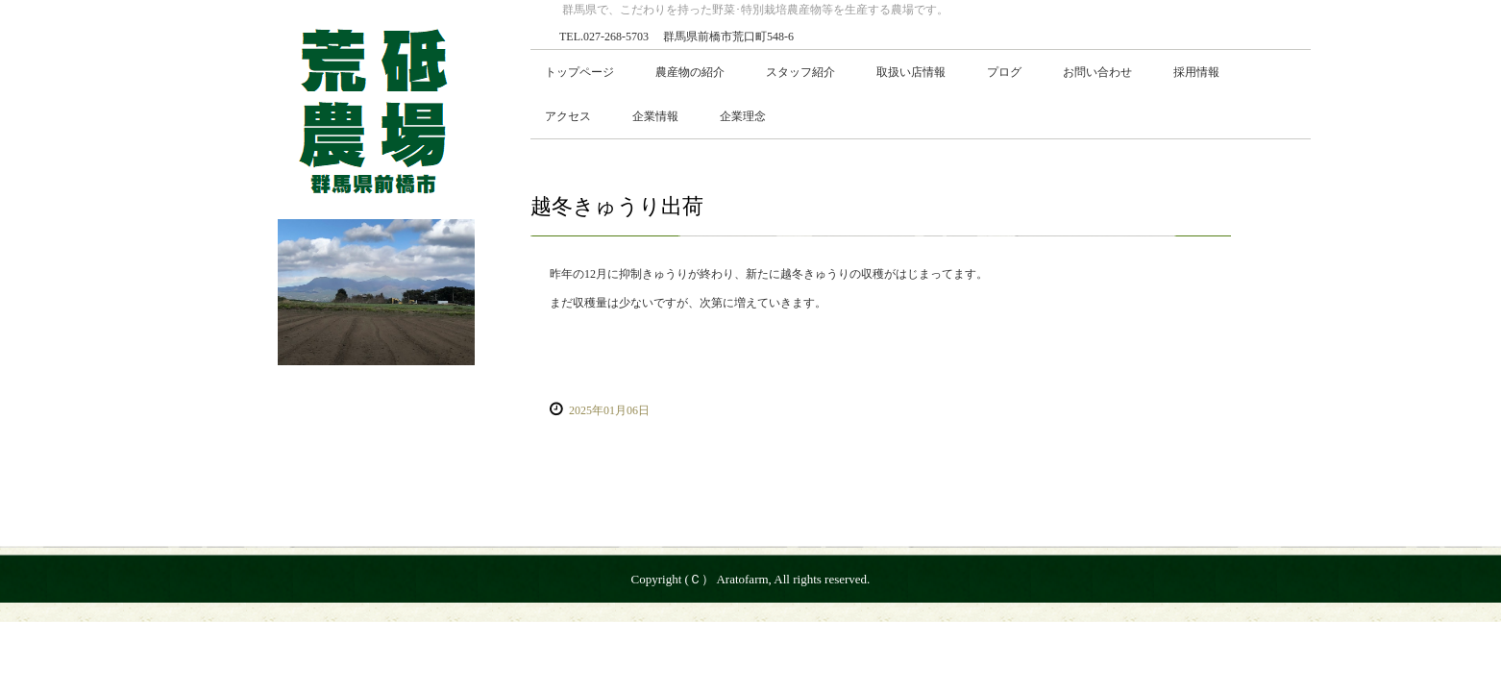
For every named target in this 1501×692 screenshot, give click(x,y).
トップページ (579, 72)
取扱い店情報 (911, 72)
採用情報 (1196, 72)
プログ (1004, 72)
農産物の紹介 (690, 72)
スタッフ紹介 (800, 72)
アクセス (568, 116)
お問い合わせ (1097, 72)
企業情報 (655, 116)
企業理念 (743, 116)
